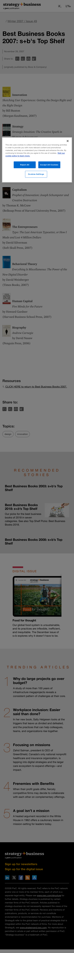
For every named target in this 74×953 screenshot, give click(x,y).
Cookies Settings (36, 174)
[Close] (67, 140)
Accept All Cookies (49, 164)
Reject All (24, 164)
